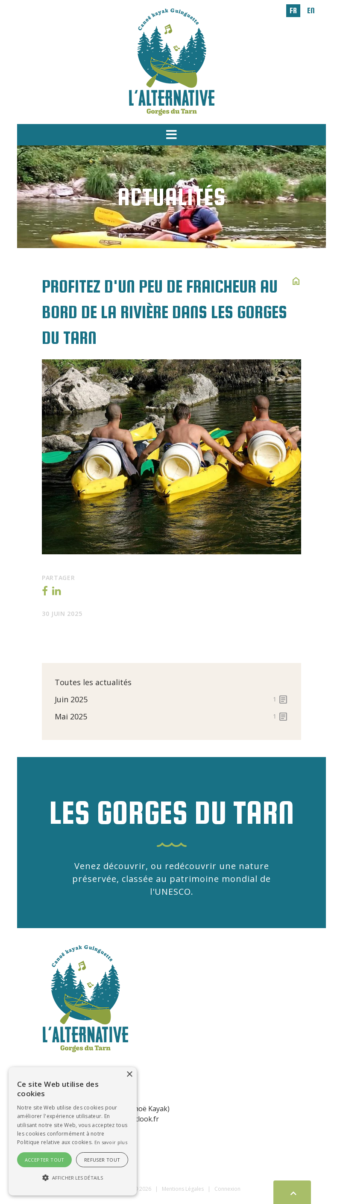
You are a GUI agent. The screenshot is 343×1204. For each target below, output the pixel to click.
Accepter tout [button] (44, 1160)
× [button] (129, 1074)
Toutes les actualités (93, 682)
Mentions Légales (183, 1188)
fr (293, 10)
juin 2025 (171, 699)
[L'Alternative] (171, 61)
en (311, 10)
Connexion (227, 1188)
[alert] (73, 1131)
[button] (171, 134)
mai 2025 (171, 716)
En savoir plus (110, 1142)
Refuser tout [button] (102, 1160)
